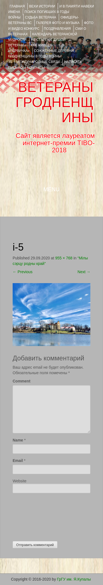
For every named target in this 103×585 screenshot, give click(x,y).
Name (18, 440)
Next (83, 272)
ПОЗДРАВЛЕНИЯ (57, 29)
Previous (22, 272)
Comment (21, 381)
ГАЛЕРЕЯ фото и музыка (57, 23)
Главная (17, 6)
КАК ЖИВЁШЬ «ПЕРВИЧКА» (30, 48)
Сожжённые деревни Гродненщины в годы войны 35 (41, 56)
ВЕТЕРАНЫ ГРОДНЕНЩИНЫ (54, 102)
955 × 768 (64, 258)
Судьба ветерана (40, 17)
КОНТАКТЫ (36, 68)
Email (18, 460)
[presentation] (35, 516)
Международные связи (38, 62)
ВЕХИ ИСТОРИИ (42, 6)
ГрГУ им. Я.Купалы (74, 579)
